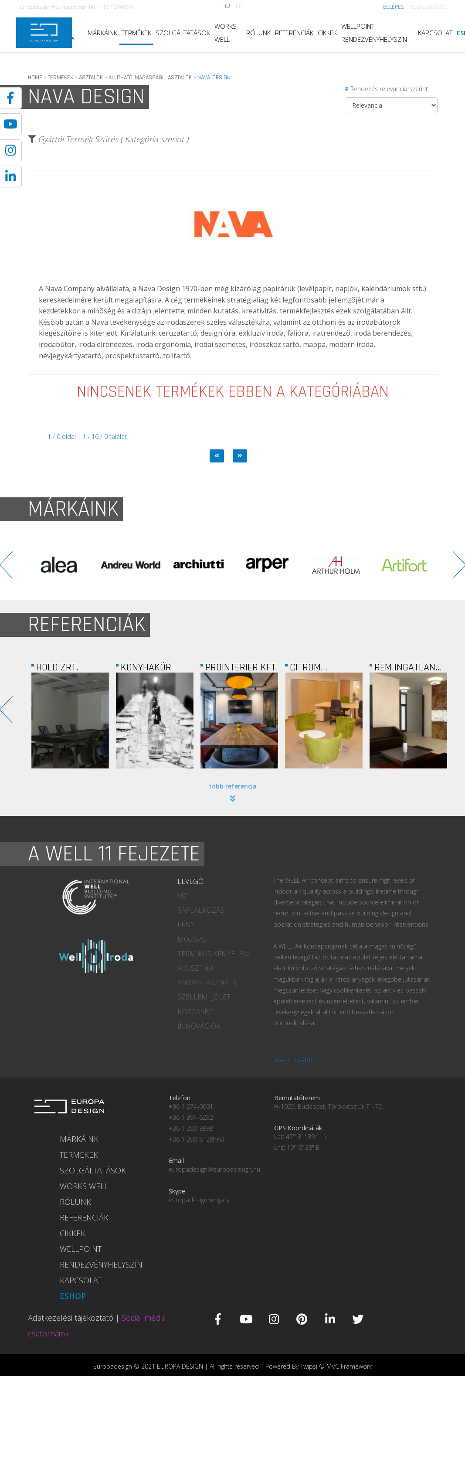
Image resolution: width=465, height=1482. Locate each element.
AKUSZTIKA (195, 968)
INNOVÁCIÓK (199, 1026)
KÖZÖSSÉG (195, 1011)
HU (226, 6)
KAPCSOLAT (435, 32)
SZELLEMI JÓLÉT (204, 997)
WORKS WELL (225, 33)
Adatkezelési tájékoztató (70, 1317)
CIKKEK (327, 32)
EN (239, 6)
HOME (35, 78)
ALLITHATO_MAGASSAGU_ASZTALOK (150, 78)
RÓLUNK (258, 32)
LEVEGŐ (190, 881)
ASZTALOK (91, 78)
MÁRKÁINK (102, 32)
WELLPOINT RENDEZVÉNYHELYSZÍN (374, 33)
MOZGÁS (192, 939)
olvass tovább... (294, 1060)
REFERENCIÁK (294, 32)
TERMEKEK (60, 78)
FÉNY (186, 924)
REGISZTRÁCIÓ (428, 6)
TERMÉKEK (136, 32)
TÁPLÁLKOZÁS (200, 910)
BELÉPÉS (393, 6)
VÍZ (182, 896)
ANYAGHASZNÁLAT (209, 982)
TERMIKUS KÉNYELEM (213, 954)
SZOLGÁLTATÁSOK (183, 32)
